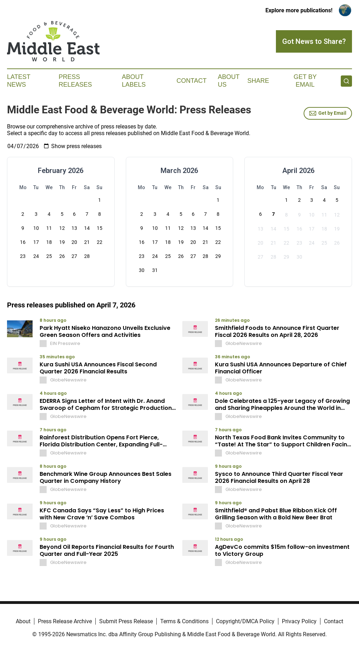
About (23, 621)
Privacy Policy (299, 621)
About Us (228, 80)
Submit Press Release (126, 621)
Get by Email (327, 113)
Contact (191, 80)
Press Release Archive (65, 621)
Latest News (18, 80)
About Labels (134, 80)
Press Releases (75, 80)
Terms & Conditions (184, 621)
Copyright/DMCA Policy (245, 621)
